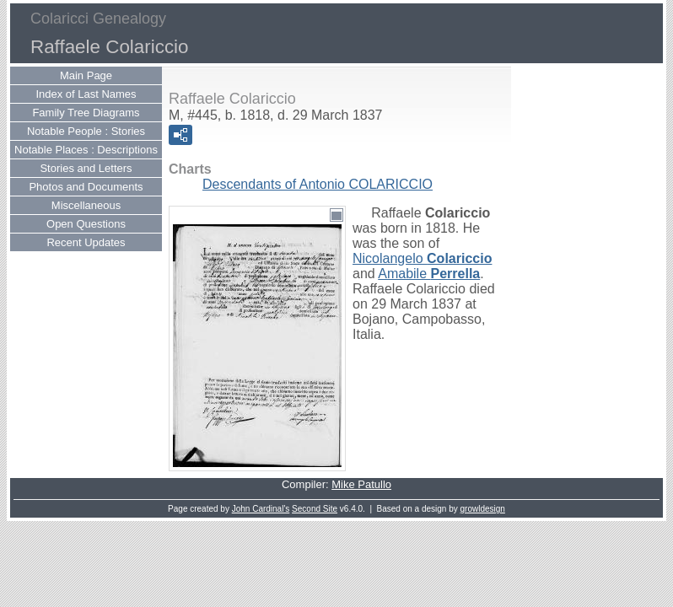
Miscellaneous (86, 205)
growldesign (482, 508)
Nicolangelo (422, 258)
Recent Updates (85, 242)
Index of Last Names (85, 94)
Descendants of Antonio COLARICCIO (317, 184)
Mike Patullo (361, 484)
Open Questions (86, 224)
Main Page (86, 75)
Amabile (429, 273)
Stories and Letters (86, 168)
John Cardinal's (261, 508)
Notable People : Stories (86, 131)
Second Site (314, 508)
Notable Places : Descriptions (86, 149)
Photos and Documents (86, 186)
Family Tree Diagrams (85, 112)
